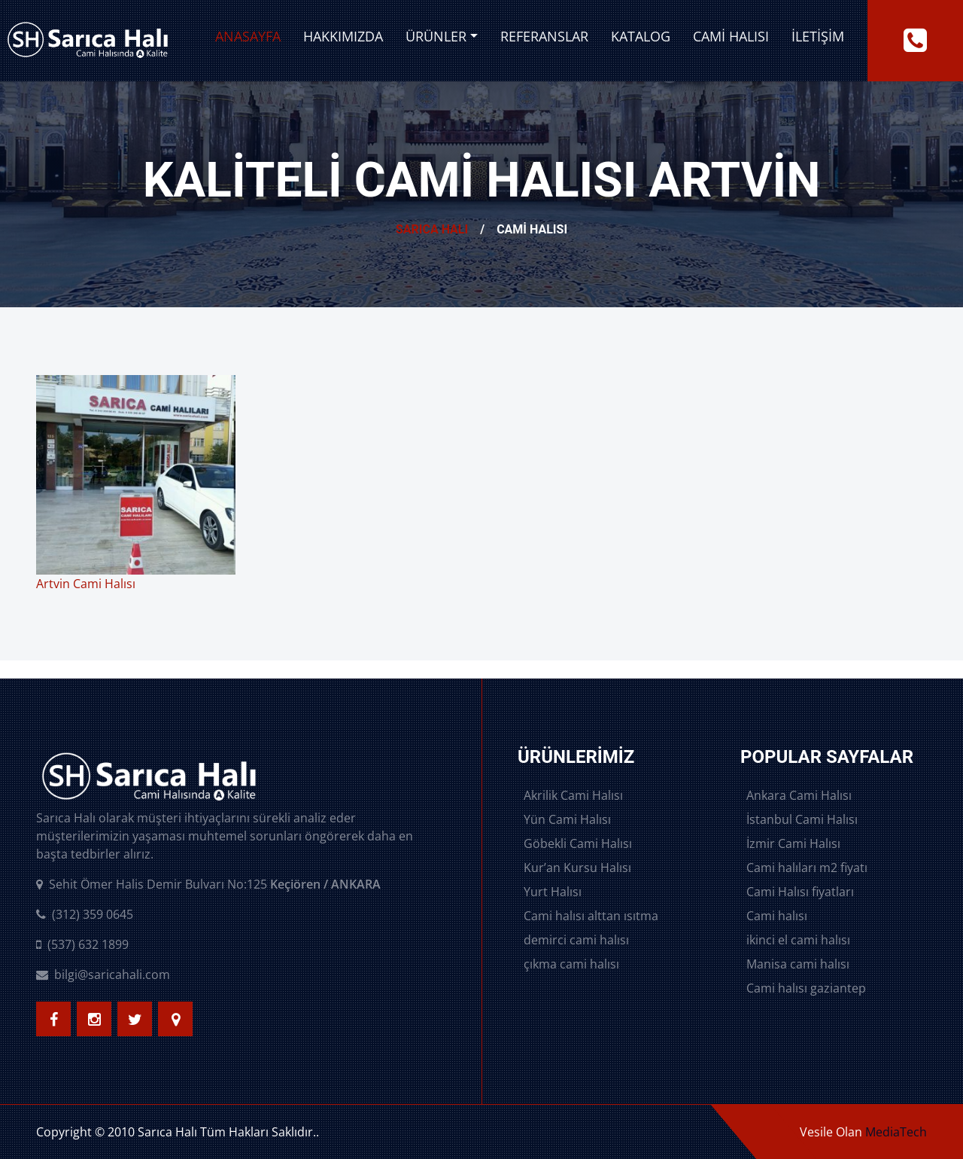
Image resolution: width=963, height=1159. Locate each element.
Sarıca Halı (432, 229)
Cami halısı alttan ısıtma (591, 915)
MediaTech (896, 1132)
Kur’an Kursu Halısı (577, 867)
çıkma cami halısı (571, 964)
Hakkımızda (343, 36)
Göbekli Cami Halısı (578, 843)
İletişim (817, 36)
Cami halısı (776, 915)
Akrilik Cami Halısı (573, 795)
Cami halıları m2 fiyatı (806, 867)
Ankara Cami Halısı (799, 795)
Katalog (640, 36)
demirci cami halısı (576, 940)
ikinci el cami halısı (798, 940)
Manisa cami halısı (797, 964)
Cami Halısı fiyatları (800, 891)
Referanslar (544, 36)
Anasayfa (248, 36)
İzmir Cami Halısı (793, 843)
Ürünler (436, 36)
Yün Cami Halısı (567, 819)
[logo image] (87, 40)
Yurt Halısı (553, 891)
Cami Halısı (731, 36)
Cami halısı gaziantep (806, 988)
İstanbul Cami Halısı (802, 819)
